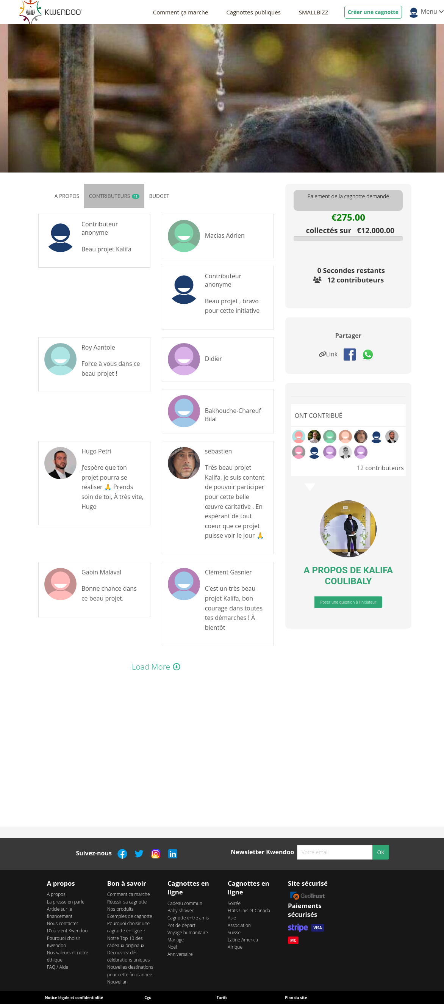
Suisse (234, 932)
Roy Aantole (98, 347)
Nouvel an (117, 982)
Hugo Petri (96, 451)
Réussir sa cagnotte (127, 902)
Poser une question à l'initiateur (348, 602)
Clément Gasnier (228, 572)
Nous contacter (62, 923)
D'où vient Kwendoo (67, 930)
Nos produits (120, 909)
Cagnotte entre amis (188, 918)
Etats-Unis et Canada (249, 910)
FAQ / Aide (57, 967)
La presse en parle (65, 902)
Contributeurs (114, 195)
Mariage (175, 940)
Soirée (234, 903)
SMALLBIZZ (313, 12)
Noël (172, 947)
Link (330, 354)
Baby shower (180, 910)
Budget (159, 195)
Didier (213, 359)
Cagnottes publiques (253, 12)
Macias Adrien (225, 235)
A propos (67, 195)
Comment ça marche (180, 12)
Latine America (243, 940)
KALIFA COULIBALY (359, 576)
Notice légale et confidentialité (74, 997)
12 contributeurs (355, 279)
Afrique (235, 947)
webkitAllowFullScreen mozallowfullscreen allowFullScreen (156, 747)
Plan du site (296, 997)
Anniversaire (180, 954)
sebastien (218, 451)
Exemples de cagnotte (129, 916)
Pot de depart (181, 925)
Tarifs (222, 997)
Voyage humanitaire (187, 932)
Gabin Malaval (101, 572)
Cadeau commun (184, 903)
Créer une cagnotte (373, 12)
